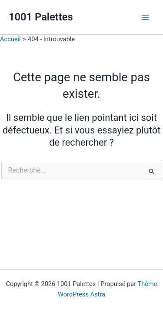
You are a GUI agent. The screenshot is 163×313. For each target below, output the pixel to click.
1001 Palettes (41, 17)
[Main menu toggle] (145, 17)
